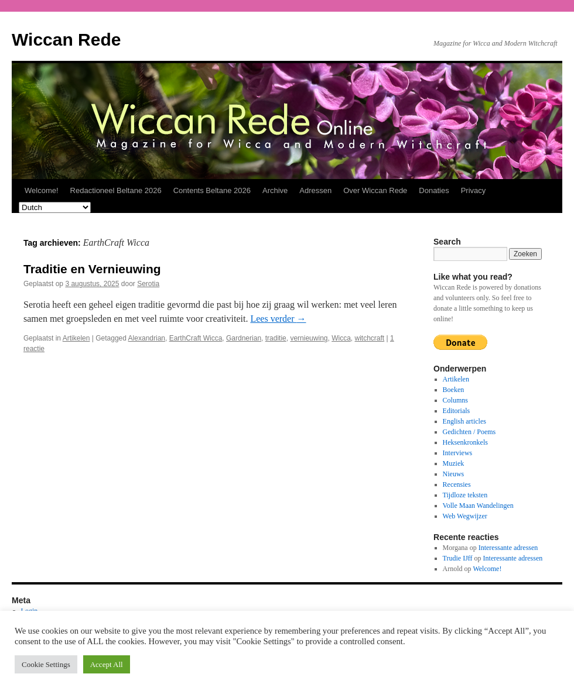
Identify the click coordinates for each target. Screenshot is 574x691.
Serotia (148, 284)
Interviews (458, 453)
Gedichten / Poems (469, 432)
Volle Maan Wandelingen (478, 505)
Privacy (473, 190)
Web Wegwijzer (465, 516)
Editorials (456, 411)
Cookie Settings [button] (46, 664)
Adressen (315, 190)
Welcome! (42, 190)
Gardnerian (243, 338)
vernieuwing (308, 338)
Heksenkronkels (465, 442)
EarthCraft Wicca (196, 338)
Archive (275, 190)
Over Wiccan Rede (375, 190)
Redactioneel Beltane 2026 (116, 190)
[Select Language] (55, 207)
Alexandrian (146, 338)
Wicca (341, 338)
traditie (275, 338)
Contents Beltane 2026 (212, 190)
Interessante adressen (508, 548)
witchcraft (370, 338)
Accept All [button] (106, 664)
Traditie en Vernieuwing (92, 269)
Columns (455, 400)
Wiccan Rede (66, 39)
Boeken (453, 390)
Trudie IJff (458, 558)
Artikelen (76, 338)
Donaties (434, 190)
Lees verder (278, 319)
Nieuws (453, 474)
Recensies (457, 484)
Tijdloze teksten (465, 495)
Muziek (453, 463)
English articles (464, 421)
